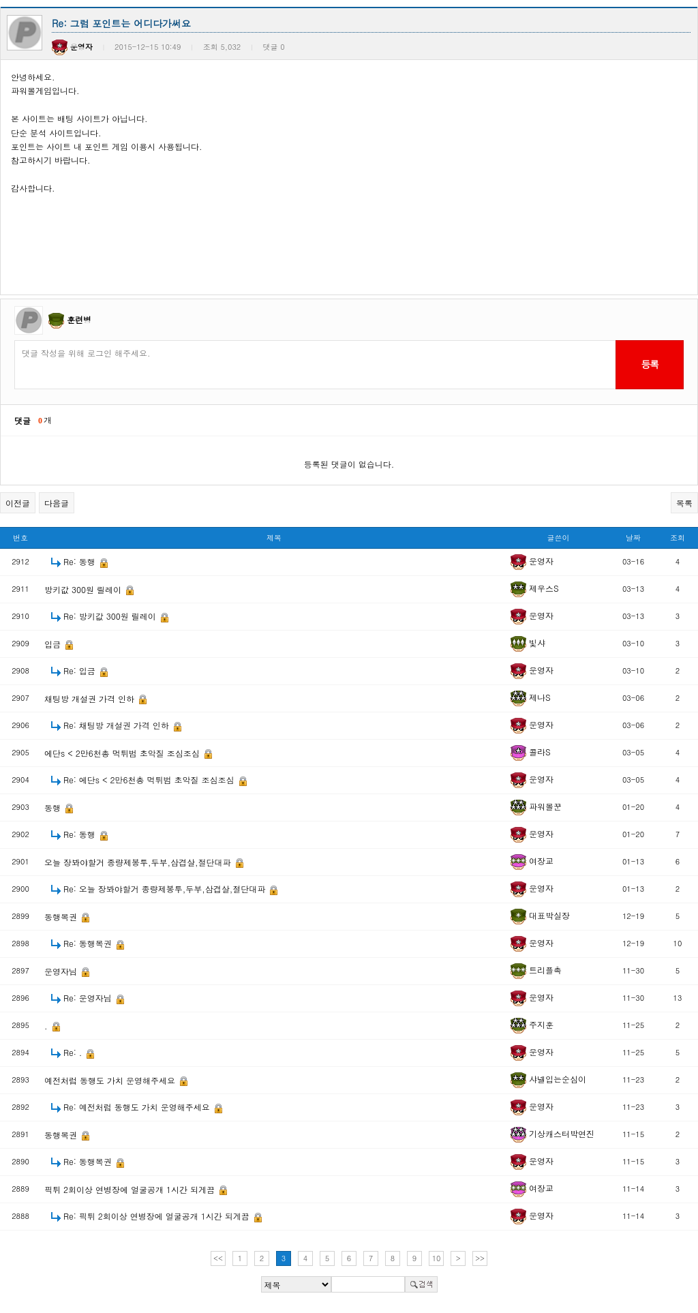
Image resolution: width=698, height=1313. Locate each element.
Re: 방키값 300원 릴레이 (111, 616)
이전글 (17, 503)
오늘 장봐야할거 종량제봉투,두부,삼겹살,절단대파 (139, 862)
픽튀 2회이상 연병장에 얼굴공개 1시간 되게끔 (130, 1189)
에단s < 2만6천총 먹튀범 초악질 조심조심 (123, 753)
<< (218, 1258)
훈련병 (79, 319)
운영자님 (62, 971)
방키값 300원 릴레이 (84, 589)
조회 (677, 537)
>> (480, 1258)
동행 (53, 807)
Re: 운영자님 (89, 997)
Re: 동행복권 (89, 943)
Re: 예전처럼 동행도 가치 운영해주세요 (138, 1107)
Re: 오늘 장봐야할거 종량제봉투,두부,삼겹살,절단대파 (165, 888)
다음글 (56, 503)
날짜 (633, 537)
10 (436, 1258)
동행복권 (62, 916)
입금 (53, 644)
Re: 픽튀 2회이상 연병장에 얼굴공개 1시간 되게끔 (157, 1216)
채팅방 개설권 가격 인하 (90, 698)
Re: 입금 (80, 670)
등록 (649, 364)
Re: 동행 (80, 561)
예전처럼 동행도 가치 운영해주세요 (111, 1080)
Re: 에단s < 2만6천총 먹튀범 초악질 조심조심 (150, 779)
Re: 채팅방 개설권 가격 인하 (117, 725)
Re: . (74, 1052)
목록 (684, 503)
